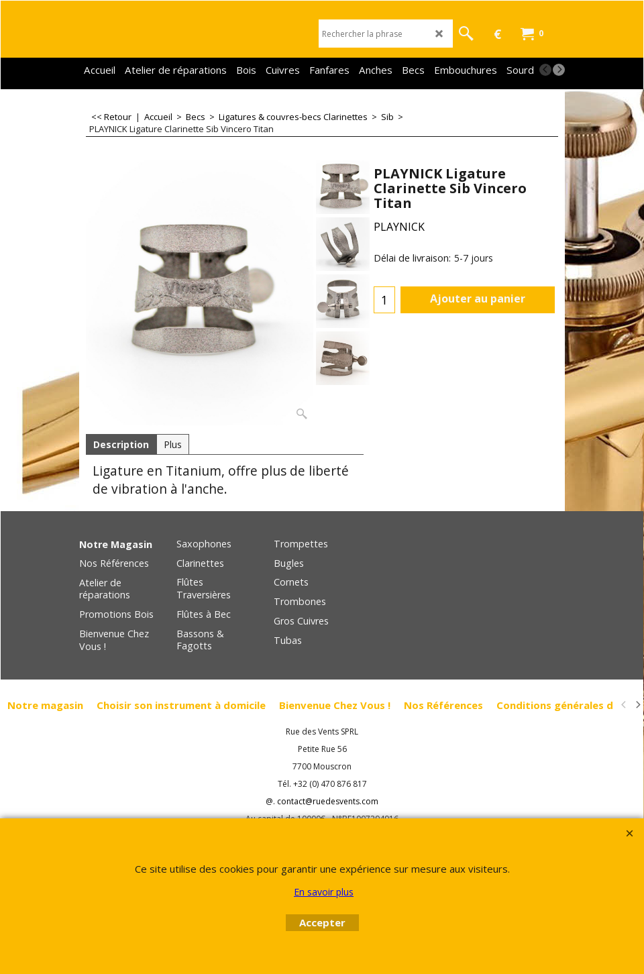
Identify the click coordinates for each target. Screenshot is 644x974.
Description (121, 444)
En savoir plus (324, 891)
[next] (559, 70)
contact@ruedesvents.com (327, 801)
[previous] (545, 70)
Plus (173, 444)
